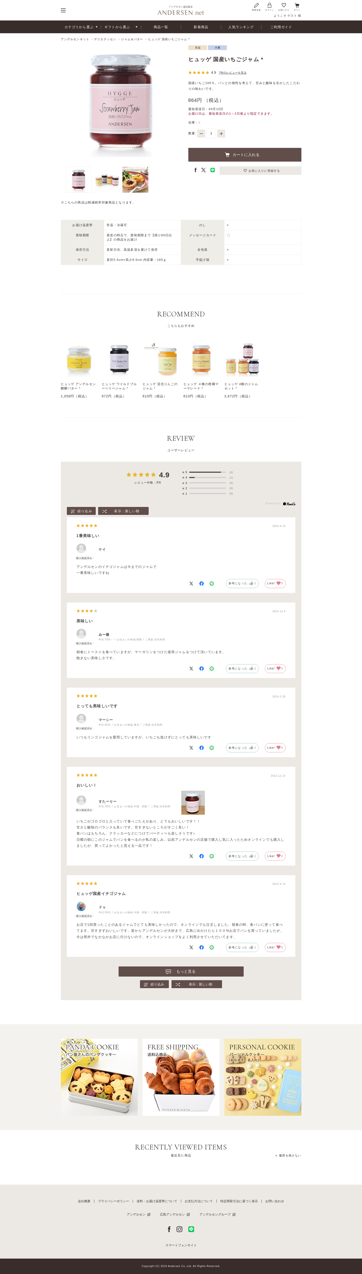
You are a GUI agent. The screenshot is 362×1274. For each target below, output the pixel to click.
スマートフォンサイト (181, 1245)
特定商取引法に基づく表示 (239, 1201)
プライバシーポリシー (113, 1201)
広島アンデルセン (172, 1214)
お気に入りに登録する (264, 170)
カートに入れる (246, 155)
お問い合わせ (274, 1201)
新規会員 (256, 6)
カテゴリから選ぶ (79, 27)
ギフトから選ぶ (117, 27)
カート (297, 6)
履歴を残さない (290, 1155)
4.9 (164, 475)
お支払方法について (199, 1201)
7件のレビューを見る (233, 72)
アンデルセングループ (215, 1214)
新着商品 (201, 27)
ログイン (269, 6)
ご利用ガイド (281, 27)
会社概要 (84, 1201)
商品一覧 (161, 27)
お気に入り (283, 6)
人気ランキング (241, 27)
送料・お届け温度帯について (157, 1201)
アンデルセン (136, 1214)
